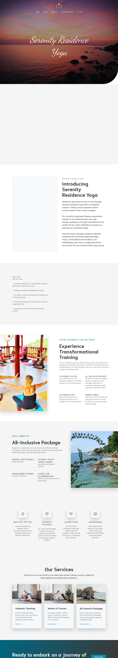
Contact (79, 12)
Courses (54, 12)
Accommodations (67, 12)
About (46, 12)
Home (38, 12)
